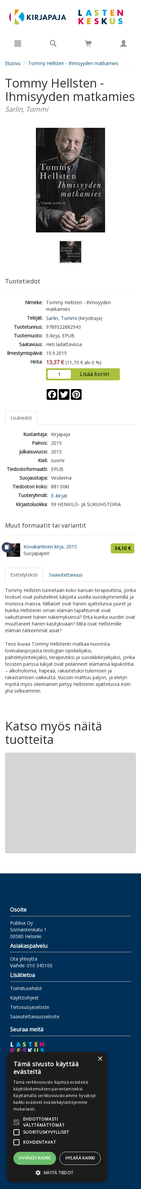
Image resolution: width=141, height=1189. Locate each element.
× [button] (99, 1059)
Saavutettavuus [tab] (66, 575)
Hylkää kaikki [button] (80, 1158)
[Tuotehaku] (53, 43)
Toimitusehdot (26, 988)
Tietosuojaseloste (29, 1007)
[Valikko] (17, 43)
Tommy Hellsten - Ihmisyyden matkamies (73, 63)
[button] (57, 1172)
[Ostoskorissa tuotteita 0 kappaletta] (88, 44)
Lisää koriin (94, 374)
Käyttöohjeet (24, 997)
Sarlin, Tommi (61, 318)
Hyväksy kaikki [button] (35, 1158)
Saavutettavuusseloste (34, 1016)
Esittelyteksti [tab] (24, 575)
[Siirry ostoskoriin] (88, 43)
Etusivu (12, 63)
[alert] (57, 1117)
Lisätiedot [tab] (21, 418)
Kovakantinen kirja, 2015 (50, 546)
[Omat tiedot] (123, 43)
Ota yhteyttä (23, 959)
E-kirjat (59, 495)
